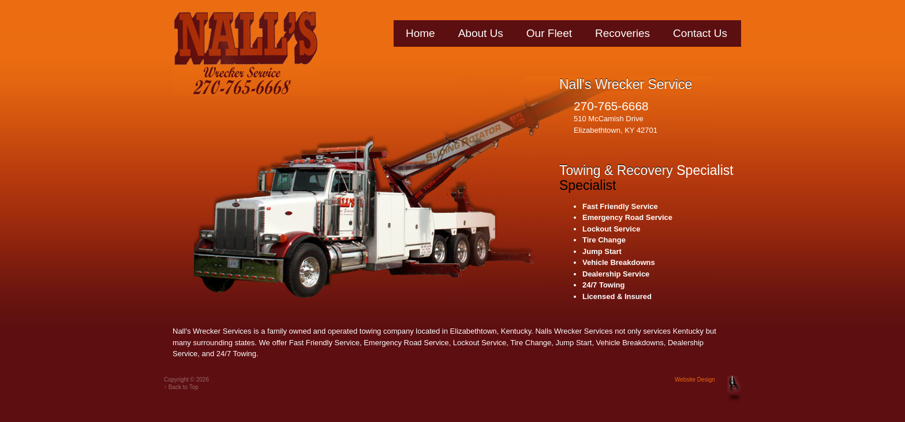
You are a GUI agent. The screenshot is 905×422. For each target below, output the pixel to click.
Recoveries (622, 33)
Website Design (695, 379)
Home (420, 33)
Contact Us (700, 33)
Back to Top (184, 387)
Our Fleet (549, 33)
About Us (480, 33)
